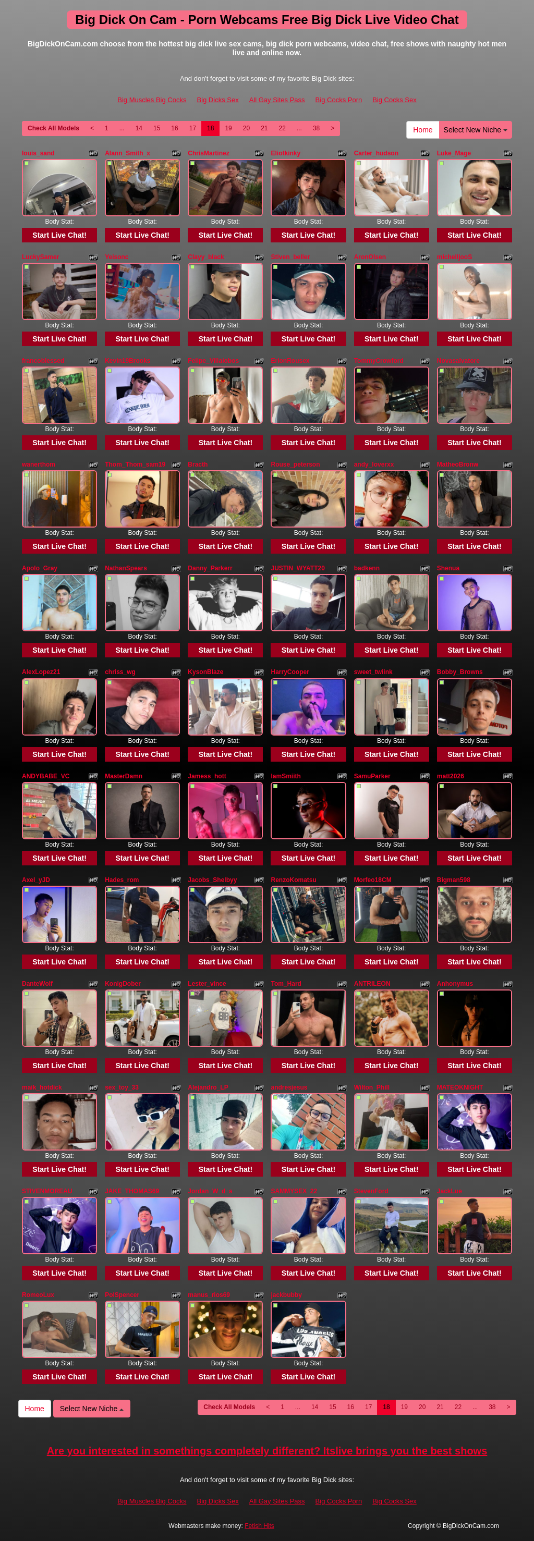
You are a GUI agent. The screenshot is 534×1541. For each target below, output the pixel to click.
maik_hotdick (42, 1087)
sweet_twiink (373, 672)
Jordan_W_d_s (210, 1191)
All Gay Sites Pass (277, 100)
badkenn (367, 568)
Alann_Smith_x (127, 153)
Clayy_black (206, 257)
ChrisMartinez (208, 153)
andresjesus (289, 1087)
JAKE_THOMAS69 (132, 1191)
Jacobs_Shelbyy (212, 880)
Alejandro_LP (208, 1087)
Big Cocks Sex (394, 100)
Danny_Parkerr (210, 568)
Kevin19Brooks (127, 360)
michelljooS (454, 257)
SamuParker (372, 776)
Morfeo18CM (373, 880)
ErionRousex (290, 360)
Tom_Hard (286, 983)
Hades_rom (122, 880)
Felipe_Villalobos (213, 360)
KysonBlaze (205, 672)
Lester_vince (207, 983)
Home (422, 130)
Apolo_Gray (39, 568)
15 (156, 128)
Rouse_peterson (295, 464)
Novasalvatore (458, 360)
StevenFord (371, 1191)
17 (192, 128)
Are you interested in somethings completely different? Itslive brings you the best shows (267, 1451)
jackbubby (286, 1295)
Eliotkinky (285, 153)
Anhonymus (455, 983)
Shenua (448, 568)
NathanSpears (126, 568)
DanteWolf (37, 983)
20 (246, 128)
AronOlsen (370, 257)
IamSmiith (285, 776)
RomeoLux (38, 1295)
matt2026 (450, 776)
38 (316, 128)
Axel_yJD (36, 880)
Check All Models (53, 128)
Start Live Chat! (59, 235)
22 (282, 128)
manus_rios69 (209, 1295)
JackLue (449, 1191)
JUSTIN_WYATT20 (297, 568)
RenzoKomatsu (293, 880)
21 (264, 128)
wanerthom (38, 464)
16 (174, 128)
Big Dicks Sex (217, 100)
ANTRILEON (372, 983)
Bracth (198, 464)
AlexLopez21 (41, 672)
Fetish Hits (259, 1526)
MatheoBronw (457, 464)
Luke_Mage (454, 153)
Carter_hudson (376, 153)
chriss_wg (120, 672)
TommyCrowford (379, 360)
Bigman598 (453, 880)
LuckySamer (40, 257)
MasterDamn (123, 776)
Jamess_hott (207, 776)
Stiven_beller (290, 257)
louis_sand (38, 153)
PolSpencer (122, 1295)
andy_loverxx (374, 464)
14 (139, 128)
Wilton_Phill (372, 1087)
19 (228, 128)
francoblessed (43, 360)
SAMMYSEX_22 (294, 1191)
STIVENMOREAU (47, 1191)
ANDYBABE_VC (45, 776)
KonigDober (123, 983)
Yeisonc (116, 257)
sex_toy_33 (122, 1087)
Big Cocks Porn (338, 100)
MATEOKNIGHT (460, 1087)
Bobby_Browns (460, 672)
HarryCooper (290, 672)
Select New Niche (475, 130)
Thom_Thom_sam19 (135, 464)
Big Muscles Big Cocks (151, 100)
